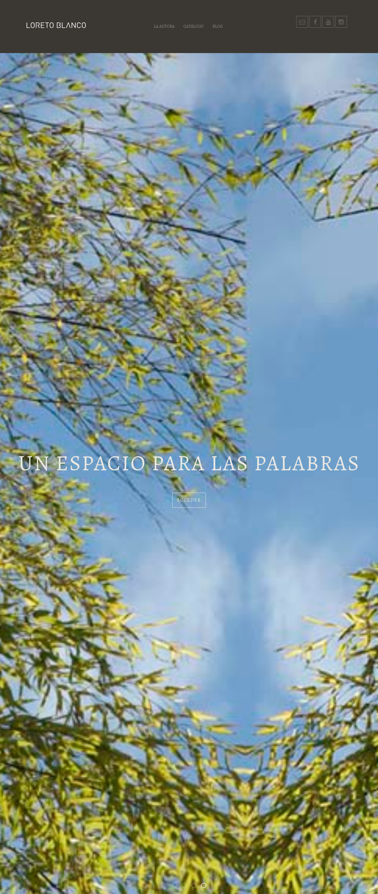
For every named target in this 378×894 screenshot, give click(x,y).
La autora (164, 26)
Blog (218, 26)
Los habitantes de (196, 886)
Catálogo (193, 26)
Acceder (189, 500)
